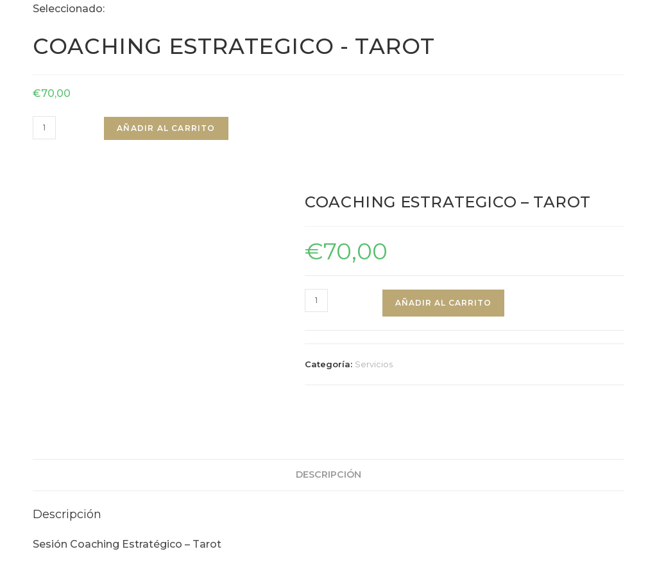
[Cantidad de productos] (44, 127)
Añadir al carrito (166, 128)
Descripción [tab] (328, 456)
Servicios (374, 364)
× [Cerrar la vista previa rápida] (3, 573)
